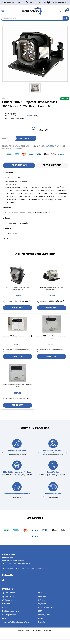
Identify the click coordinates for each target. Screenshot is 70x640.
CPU (4, 608)
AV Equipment (8, 601)
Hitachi (5, 98)
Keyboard (42, 604)
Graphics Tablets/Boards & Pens (15, 622)
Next (68, 2)
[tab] (19, 165)
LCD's (40, 611)
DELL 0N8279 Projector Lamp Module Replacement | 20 (51, 288)
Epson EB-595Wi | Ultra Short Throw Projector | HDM (51, 337)
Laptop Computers (46, 608)
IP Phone (41, 601)
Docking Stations (9, 615)
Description (19, 165)
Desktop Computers (10, 611)
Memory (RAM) (44, 615)
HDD (40, 593)
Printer (40, 619)
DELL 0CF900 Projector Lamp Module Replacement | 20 (17, 288)
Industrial (42, 597)
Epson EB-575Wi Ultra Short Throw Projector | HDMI (17, 337)
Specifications (52, 165)
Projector (42, 622)
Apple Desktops (8, 593)
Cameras (6, 604)
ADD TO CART (25, 138)
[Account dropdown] (61, 10)
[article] (17, 289)
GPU (4, 619)
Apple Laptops (8, 597)
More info (17, 114)
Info (48, 130)
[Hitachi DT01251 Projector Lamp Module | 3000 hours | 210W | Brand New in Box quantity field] (12, 138)
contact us (49, 146)
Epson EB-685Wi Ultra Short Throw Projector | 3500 (17, 386)
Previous (2, 2)
